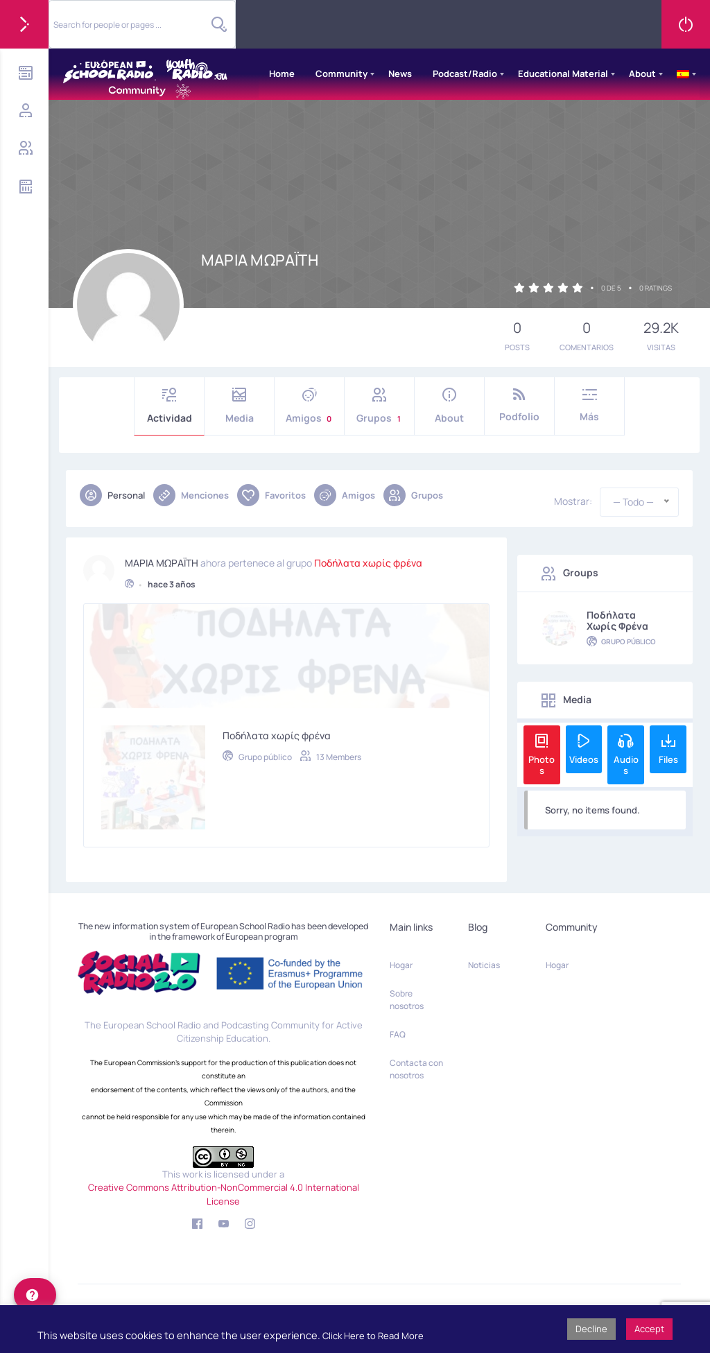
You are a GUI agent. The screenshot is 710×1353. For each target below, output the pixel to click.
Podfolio (519, 405)
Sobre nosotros (407, 1000)
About (642, 73)
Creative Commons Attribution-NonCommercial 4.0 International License (223, 1194)
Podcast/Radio (465, 73)
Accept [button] (649, 1328)
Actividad (169, 406)
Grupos (379, 406)
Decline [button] (591, 1328)
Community (341, 73)
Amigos (309, 406)
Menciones (191, 495)
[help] (35, 1294)
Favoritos (271, 495)
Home (282, 73)
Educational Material (563, 73)
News (400, 73)
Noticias (484, 965)
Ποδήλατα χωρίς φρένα (368, 557)
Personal (112, 495)
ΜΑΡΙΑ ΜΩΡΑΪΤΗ (161, 557)
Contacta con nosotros (416, 1069)
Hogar (401, 965)
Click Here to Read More (373, 1335)
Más (589, 405)
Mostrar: (573, 501)
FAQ (398, 1034)
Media (239, 406)
